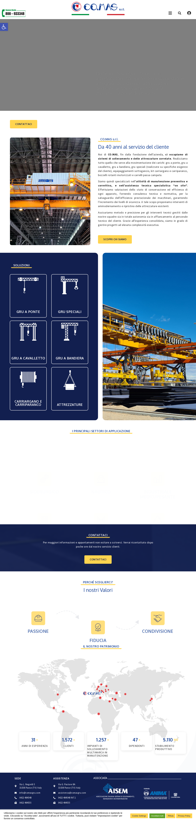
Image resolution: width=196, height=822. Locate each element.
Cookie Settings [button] (139, 816)
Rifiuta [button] (170, 816)
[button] (4, 27)
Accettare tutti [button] (157, 816)
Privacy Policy (184, 816)
